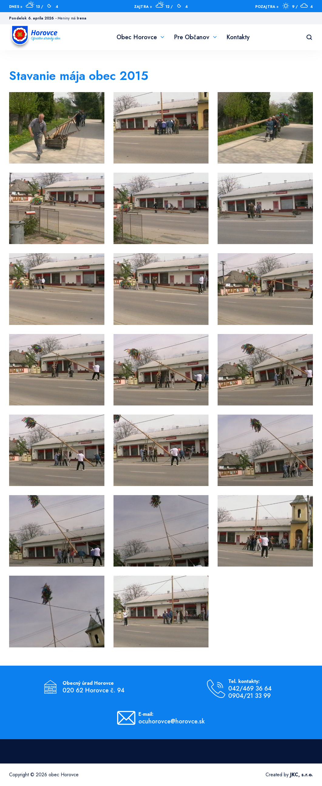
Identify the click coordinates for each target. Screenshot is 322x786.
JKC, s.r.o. (301, 774)
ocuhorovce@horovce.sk (171, 721)
